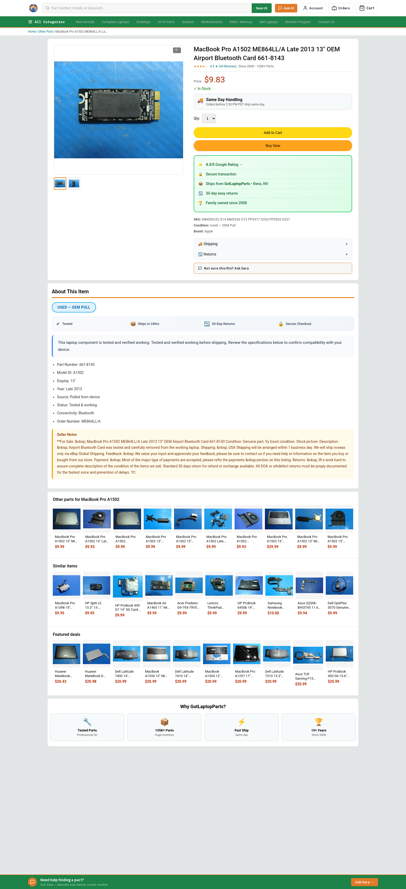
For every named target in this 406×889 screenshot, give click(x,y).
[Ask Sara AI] (286, 8)
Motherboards (211, 22)
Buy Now (273, 146)
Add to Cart (273, 133)
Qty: (197, 118)
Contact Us (326, 22)
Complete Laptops (115, 22)
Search (261, 8)
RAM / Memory (241, 22)
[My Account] (312, 8)
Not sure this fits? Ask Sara (223, 268)
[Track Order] (340, 8)
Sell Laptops (268, 22)
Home (32, 31)
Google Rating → (224, 164)
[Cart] (366, 8)
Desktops (143, 22)
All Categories (46, 21)
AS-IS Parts (166, 22)
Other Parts (46, 31)
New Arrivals (85, 22)
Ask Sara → (364, 882)
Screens (188, 22)
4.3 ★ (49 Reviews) (223, 66)
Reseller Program (298, 22)
